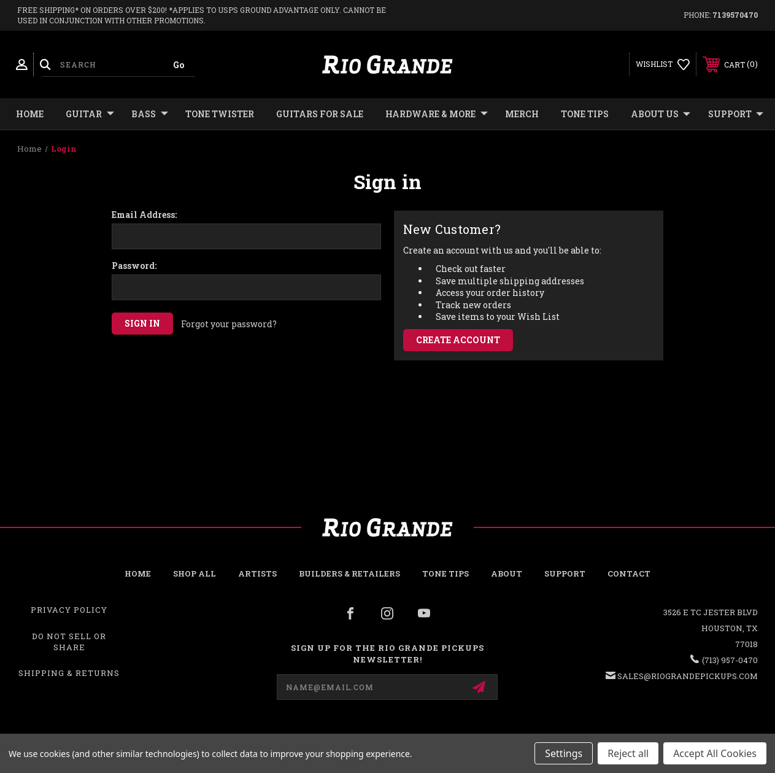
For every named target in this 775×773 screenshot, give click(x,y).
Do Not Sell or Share (69, 642)
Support (735, 114)
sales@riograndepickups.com (687, 676)
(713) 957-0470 (730, 660)
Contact (628, 573)
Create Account (458, 340)
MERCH (522, 114)
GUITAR (90, 114)
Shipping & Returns (69, 672)
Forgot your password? (229, 324)
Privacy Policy (69, 609)
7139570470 (735, 15)
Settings (563, 753)
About (506, 573)
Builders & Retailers (349, 573)
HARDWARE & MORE (436, 114)
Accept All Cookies (715, 753)
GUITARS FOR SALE (319, 114)
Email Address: (144, 215)
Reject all (628, 753)
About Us (660, 114)
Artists (257, 573)
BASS (149, 114)
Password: (134, 266)
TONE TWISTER (219, 114)
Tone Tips (585, 114)
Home (30, 114)
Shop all (194, 573)
